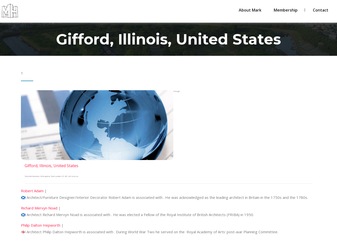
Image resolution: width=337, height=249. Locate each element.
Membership (287, 10)
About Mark (250, 10)
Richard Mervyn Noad (39, 207)
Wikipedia (45, 176)
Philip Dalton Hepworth (40, 225)
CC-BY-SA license (70, 176)
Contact (320, 10)
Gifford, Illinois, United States (51, 165)
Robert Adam (32, 190)
